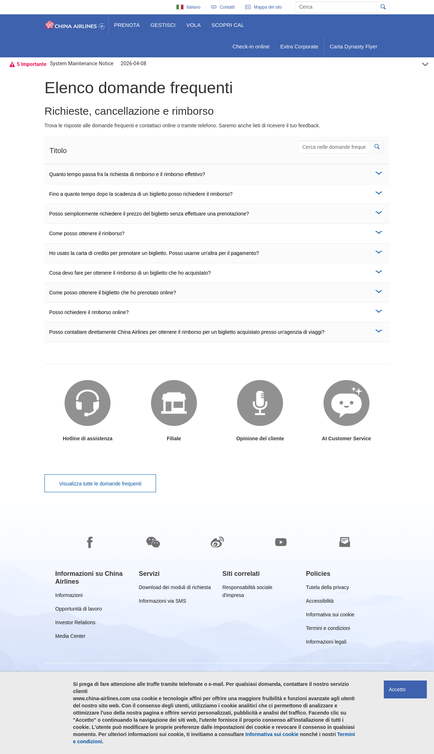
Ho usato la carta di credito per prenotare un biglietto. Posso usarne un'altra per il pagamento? (154, 253)
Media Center (70, 637)
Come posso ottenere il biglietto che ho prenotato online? (112, 292)
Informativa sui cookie (330, 615)
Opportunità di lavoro (78, 610)
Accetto (397, 689)
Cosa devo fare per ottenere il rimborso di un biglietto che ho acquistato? (130, 273)
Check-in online (250, 49)
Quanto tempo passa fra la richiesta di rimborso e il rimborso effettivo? (127, 174)
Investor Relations (75, 623)
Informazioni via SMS (162, 602)
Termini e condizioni (328, 629)
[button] (377, 147)
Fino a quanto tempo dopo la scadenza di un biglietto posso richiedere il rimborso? (140, 194)
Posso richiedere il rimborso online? (89, 312)
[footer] (217, 628)
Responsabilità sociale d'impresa (247, 588)
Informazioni (68, 596)
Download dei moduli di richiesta (175, 588)
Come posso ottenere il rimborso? (86, 233)
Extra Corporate (299, 49)
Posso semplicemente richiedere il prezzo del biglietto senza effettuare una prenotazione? (149, 214)
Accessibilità (320, 602)
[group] (91, 577)
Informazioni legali (326, 643)
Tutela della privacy (327, 588)
